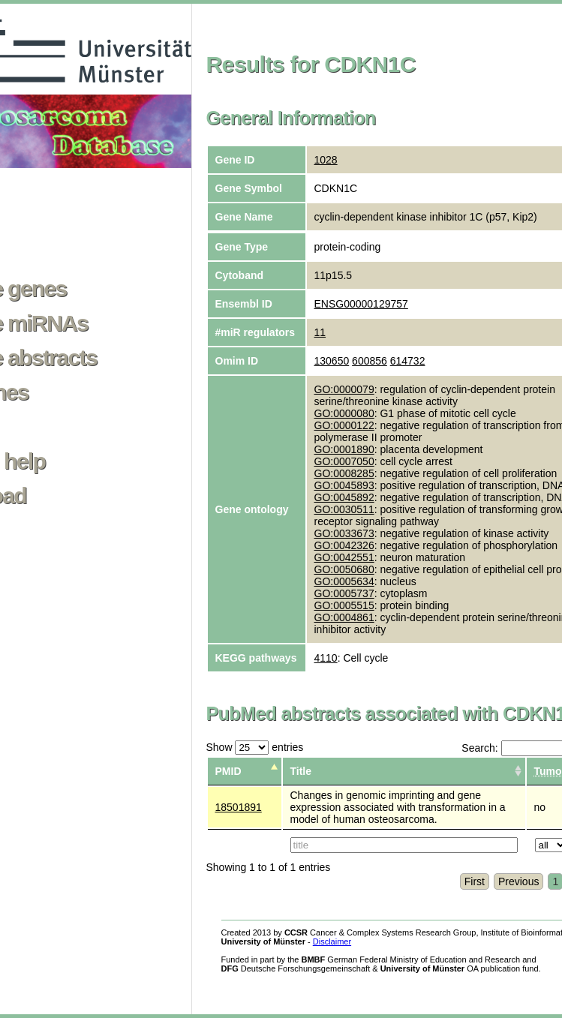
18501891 (238, 807)
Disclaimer (332, 941)
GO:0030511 (344, 509)
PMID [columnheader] (228, 771)
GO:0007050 (344, 461)
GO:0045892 (344, 497)
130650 (332, 361)
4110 (326, 658)
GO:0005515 (344, 605)
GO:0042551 (344, 557)
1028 (326, 160)
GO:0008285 (344, 473)
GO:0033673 (344, 533)
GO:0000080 (344, 413)
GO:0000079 (344, 389)
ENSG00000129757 (361, 304)
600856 (369, 361)
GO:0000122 (344, 425)
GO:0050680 (344, 569)
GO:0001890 (344, 449)
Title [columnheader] (301, 771)
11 (320, 332)
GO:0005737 (344, 593)
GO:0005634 (344, 581)
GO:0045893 (344, 485)
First (474, 881)
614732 (407, 361)
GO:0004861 (344, 617)
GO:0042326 (344, 545)
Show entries (255, 747)
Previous (518, 881)
